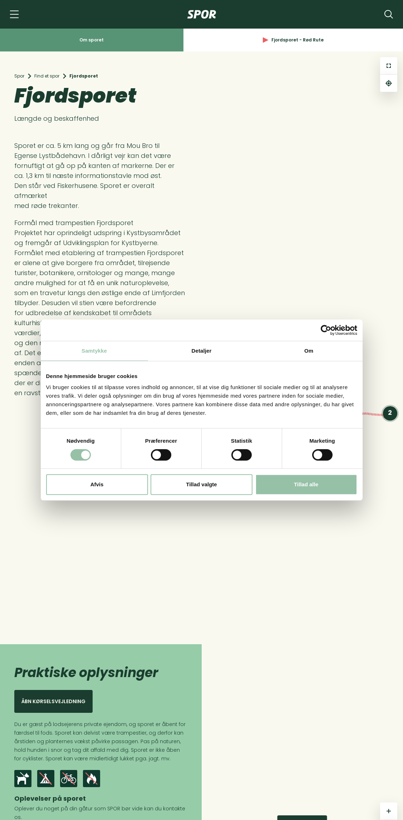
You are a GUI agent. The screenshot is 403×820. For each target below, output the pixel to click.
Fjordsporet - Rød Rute (293, 40)
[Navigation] (14, 14)
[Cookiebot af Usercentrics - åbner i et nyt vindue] (326, 330)
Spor (19, 76)
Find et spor (46, 76)
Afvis (97, 484)
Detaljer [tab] (202, 351)
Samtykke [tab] (94, 351)
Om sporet (91, 40)
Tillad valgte (201, 484)
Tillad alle (306, 484)
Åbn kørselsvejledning (53, 701)
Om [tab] (308, 351)
